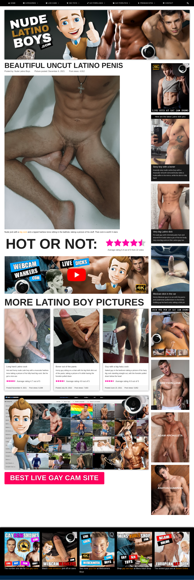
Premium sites (147, 3)
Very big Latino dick (162, 231)
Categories (31, 3)
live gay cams (32, 569)
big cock (23, 232)
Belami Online (182, 569)
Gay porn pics (122, 3)
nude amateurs (55, 569)
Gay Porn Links (97, 3)
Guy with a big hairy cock (117, 366)
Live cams (53, 3)
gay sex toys (127, 569)
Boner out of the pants (66, 366)
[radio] (109, 243)
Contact (169, 3)
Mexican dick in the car (164, 294)
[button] (188, 3)
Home (13, 3)
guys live (92, 569)
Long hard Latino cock (16, 366)
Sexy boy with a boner (164, 167)
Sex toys (74, 3)
